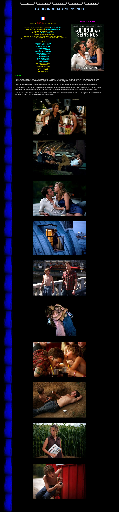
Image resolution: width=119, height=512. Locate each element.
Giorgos (53, 29)
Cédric (43, 61)
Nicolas (43, 43)
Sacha (43, 56)
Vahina (43, 45)
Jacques (43, 50)
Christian (43, 51)
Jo (43, 55)
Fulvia (43, 48)
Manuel (56, 28)
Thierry (43, 58)
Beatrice (47, 33)
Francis (43, 60)
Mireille (43, 53)
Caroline (43, 46)
